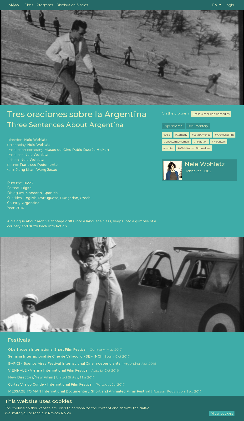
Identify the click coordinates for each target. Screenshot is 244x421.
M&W (13, 4)
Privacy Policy (59, 413)
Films (28, 5)
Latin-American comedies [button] (211, 114)
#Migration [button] (200, 141)
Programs (44, 5)
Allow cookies (222, 413)
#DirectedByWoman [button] (176, 141)
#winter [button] (168, 148)
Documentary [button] (198, 126)
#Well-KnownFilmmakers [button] (194, 148)
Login (229, 5)
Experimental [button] (173, 126)
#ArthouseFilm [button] (224, 134)
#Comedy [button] (181, 134)
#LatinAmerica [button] (201, 134)
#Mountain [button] (219, 141)
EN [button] (215, 5)
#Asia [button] (167, 134)
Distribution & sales (72, 5)
